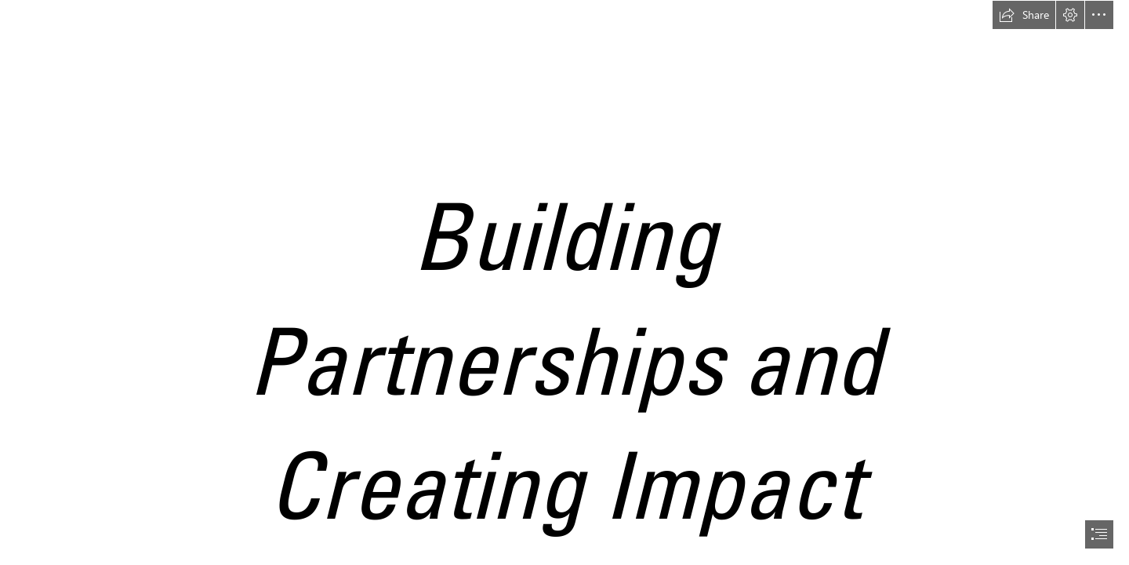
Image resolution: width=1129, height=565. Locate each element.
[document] (564, 282)
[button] (1024, 15)
